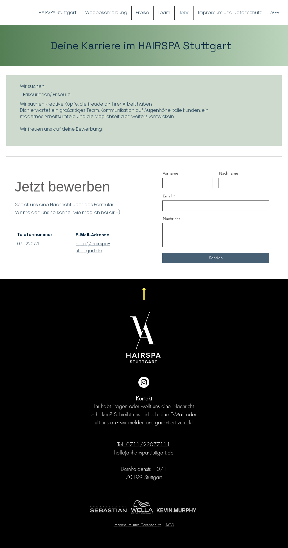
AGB (169, 525)
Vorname (170, 173)
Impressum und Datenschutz (137, 525)
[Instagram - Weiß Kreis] (143, 382)
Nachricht (171, 218)
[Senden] (215, 258)
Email (167, 196)
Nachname (228, 173)
